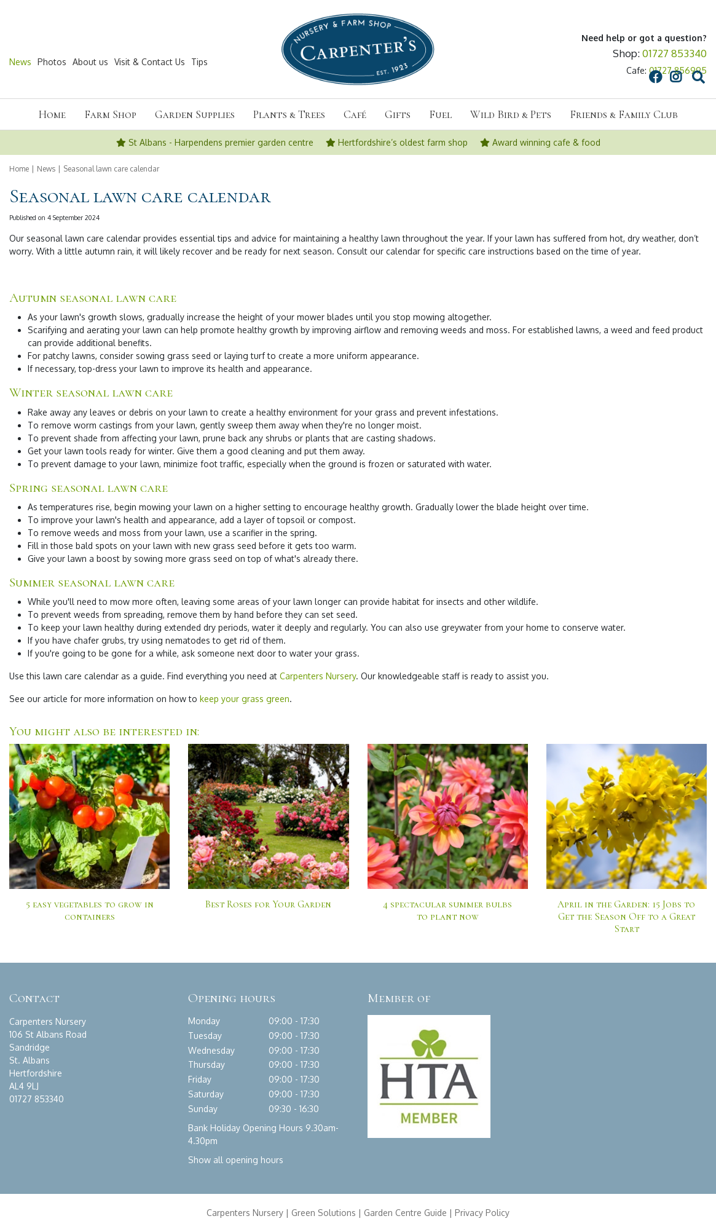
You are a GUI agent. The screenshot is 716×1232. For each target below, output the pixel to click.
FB (538, 62)
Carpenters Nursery (318, 676)
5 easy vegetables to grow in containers (90, 910)
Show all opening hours (235, 1160)
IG (558, 62)
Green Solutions (323, 1212)
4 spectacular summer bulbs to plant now (447, 910)
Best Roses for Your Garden (268, 904)
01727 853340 (674, 53)
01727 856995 (678, 70)
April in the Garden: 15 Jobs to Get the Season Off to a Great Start (626, 916)
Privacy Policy (482, 1212)
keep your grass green (244, 698)
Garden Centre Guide (405, 1212)
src (581, 62)
